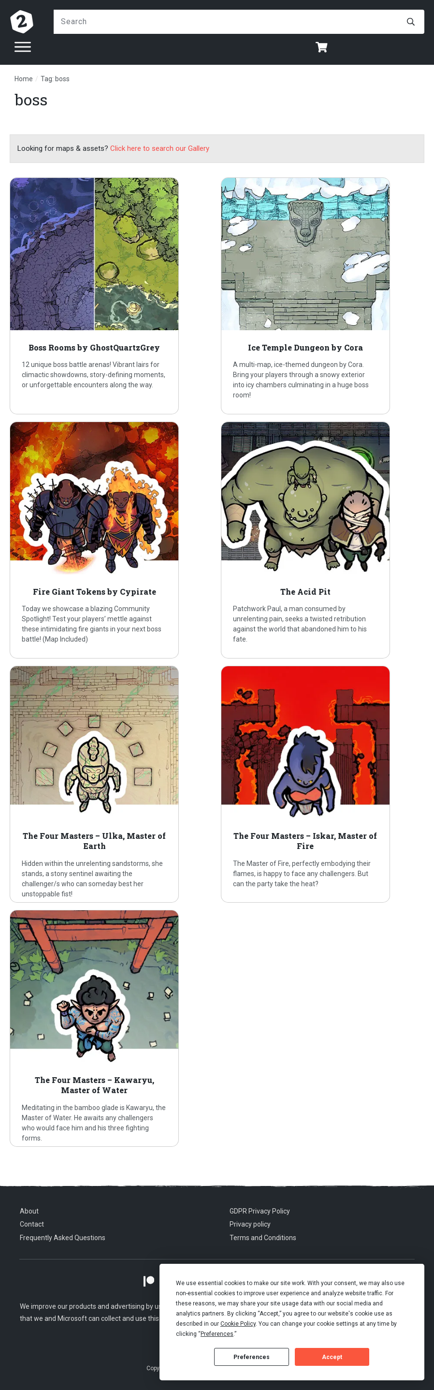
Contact (32, 1224)
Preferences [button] (217, 1334)
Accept (332, 1357)
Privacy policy (250, 1224)
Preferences (251, 1357)
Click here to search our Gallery (159, 148)
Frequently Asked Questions (62, 1238)
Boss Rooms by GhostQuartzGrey (112, 295)
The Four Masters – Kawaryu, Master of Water (112, 1028)
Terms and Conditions (263, 1238)
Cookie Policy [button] (238, 1323)
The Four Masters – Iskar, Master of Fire (323, 784)
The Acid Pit (323, 540)
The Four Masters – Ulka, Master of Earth (112, 784)
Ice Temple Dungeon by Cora (323, 295)
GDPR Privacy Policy (260, 1211)
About (29, 1211)
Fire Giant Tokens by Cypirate (112, 540)
